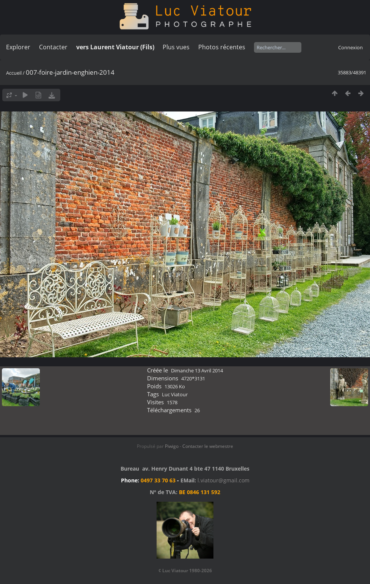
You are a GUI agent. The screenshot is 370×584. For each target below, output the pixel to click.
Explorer (18, 47)
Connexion (350, 47)
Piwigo (172, 446)
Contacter (53, 47)
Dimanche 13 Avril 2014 (197, 370)
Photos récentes (221, 47)
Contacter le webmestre (207, 446)
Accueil (14, 72)
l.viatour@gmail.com (223, 480)
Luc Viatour (175, 394)
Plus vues (176, 47)
